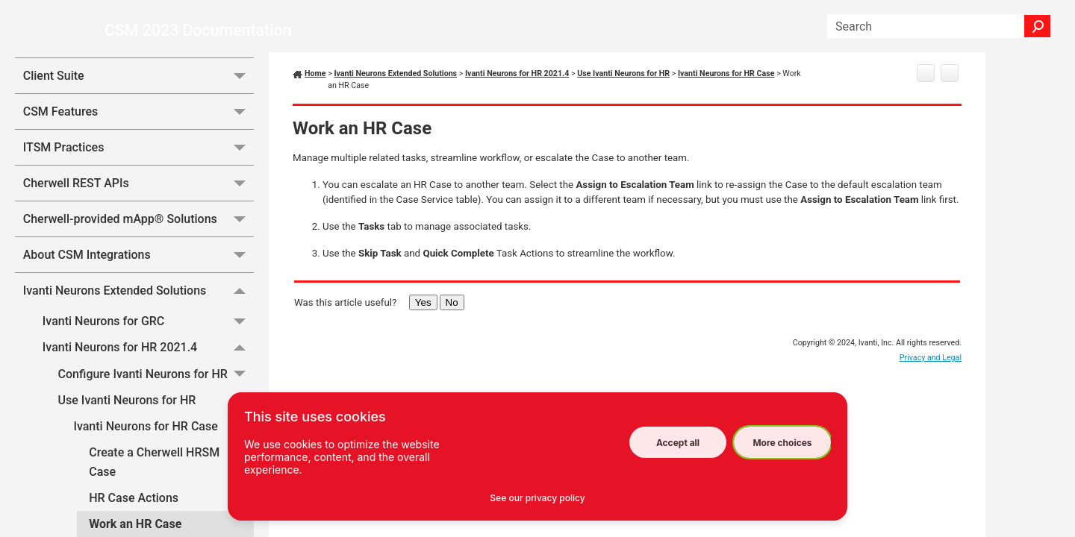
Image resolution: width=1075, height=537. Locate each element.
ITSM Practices (138, 210)
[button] (1037, 26)
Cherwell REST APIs (138, 246)
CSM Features (138, 174)
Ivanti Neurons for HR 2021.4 (148, 411)
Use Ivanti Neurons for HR (156, 463)
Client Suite (138, 139)
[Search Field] (939, 26)
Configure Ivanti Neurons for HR (156, 437)
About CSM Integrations (138, 318)
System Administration (138, 67)
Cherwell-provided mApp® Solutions (138, 282)
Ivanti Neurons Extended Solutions (138, 353)
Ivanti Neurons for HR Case (163, 490)
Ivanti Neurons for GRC (148, 384)
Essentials (138, 103)
